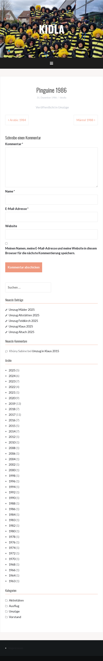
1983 (12, 520)
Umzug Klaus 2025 (21, 326)
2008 (12, 448)
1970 (12, 559)
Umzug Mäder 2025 (22, 309)
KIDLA (51, 29)
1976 (12, 542)
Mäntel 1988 (84, 120)
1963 (12, 581)
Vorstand (15, 617)
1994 (12, 487)
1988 (12, 503)
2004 (12, 459)
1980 (12, 531)
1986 (12, 509)
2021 (12, 392)
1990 (12, 498)
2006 (12, 453)
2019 (12, 403)
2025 (12, 370)
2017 (12, 414)
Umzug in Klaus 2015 (45, 351)
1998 (12, 475)
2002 (12, 464)
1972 (12, 553)
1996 (12, 481)
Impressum (15, 648)
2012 (12, 437)
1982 (12, 525)
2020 (12, 398)
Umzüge (63, 107)
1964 (12, 575)
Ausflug (14, 606)
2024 (12, 376)
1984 (12, 514)
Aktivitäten (16, 600)
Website (11, 226)
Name (10, 191)
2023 (12, 381)
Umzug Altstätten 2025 (24, 315)
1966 (12, 570)
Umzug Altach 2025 (21, 332)
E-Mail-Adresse (16, 209)
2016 (12, 420)
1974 (12, 548)
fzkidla (63, 97)
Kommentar (14, 144)
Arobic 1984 (18, 120)
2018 (12, 409)
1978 (12, 537)
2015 (12, 426)
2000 (12, 470)
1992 (12, 492)
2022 (12, 387)
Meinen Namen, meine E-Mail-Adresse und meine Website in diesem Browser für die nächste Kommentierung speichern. (51, 250)
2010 (12, 442)
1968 (12, 564)
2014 (12, 431)
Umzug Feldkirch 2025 (23, 321)
